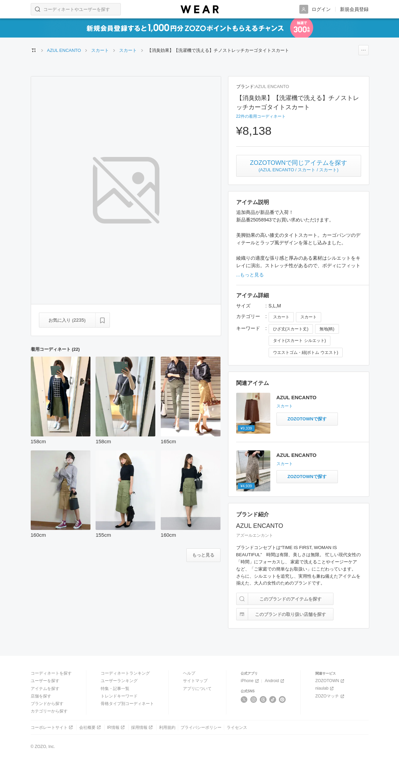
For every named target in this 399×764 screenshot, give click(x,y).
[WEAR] (200, 9)
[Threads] (263, 699)
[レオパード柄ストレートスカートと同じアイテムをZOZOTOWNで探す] (307, 476)
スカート (281, 317)
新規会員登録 (354, 9)
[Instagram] (253, 699)
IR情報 (116, 727)
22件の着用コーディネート (261, 116)
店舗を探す (41, 696)
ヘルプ (189, 673)
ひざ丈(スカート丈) (291, 329)
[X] (244, 699)
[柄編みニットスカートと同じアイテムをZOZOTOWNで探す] (307, 419)
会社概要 (90, 727)
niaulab (325, 688)
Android (275, 681)
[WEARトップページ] (34, 50)
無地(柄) (326, 329)
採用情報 (142, 727)
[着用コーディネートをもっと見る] (203, 555)
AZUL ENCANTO (272, 86)
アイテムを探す (45, 688)
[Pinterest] (282, 699)
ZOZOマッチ (330, 696)
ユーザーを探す (45, 680)
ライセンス (237, 727)
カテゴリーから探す (49, 711)
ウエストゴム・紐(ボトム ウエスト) (305, 352)
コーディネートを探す (51, 673)
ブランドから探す (47, 703)
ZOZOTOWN (330, 681)
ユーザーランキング (119, 680)
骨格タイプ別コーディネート (127, 703)
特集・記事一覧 (115, 688)
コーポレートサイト (52, 727)
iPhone (250, 681)
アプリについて (197, 688)
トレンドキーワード (119, 696)
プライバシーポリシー (201, 727)
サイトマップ (195, 680)
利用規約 (167, 727)
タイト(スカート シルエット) (299, 340)
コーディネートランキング (125, 673)
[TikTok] (272, 699)
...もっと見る (250, 274)
